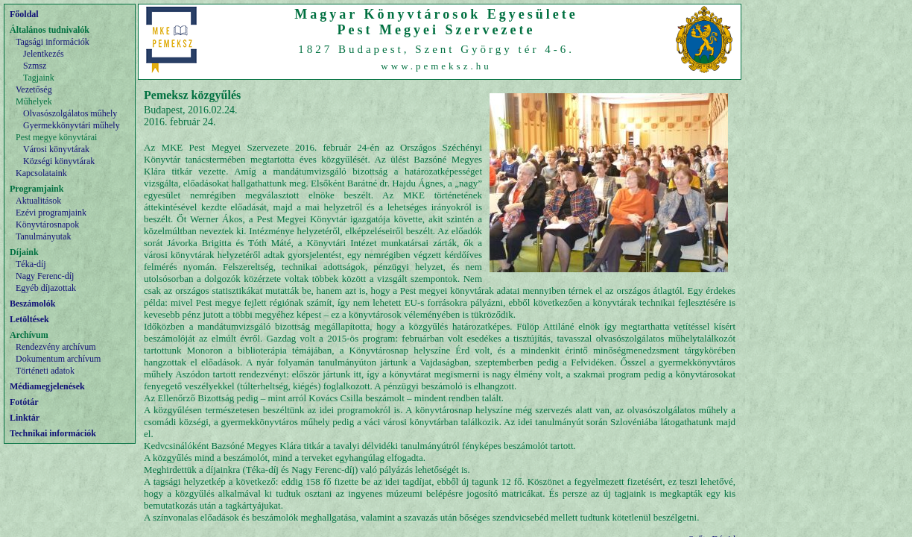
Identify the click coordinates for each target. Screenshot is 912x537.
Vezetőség (34, 89)
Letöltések (29, 319)
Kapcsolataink (41, 173)
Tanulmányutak (43, 236)
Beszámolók (32, 303)
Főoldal (24, 14)
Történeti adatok (45, 370)
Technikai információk (53, 433)
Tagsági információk (52, 42)
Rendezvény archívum (56, 347)
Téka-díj (31, 264)
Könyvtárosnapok (47, 224)
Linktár (24, 417)
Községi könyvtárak (59, 161)
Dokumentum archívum (58, 359)
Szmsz (34, 65)
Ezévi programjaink (51, 212)
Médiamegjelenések (47, 386)
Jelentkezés (43, 53)
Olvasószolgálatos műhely (70, 113)
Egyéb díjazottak (46, 288)
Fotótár (24, 402)
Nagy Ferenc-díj (45, 276)
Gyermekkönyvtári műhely (71, 125)
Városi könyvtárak (56, 149)
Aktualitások (38, 200)
